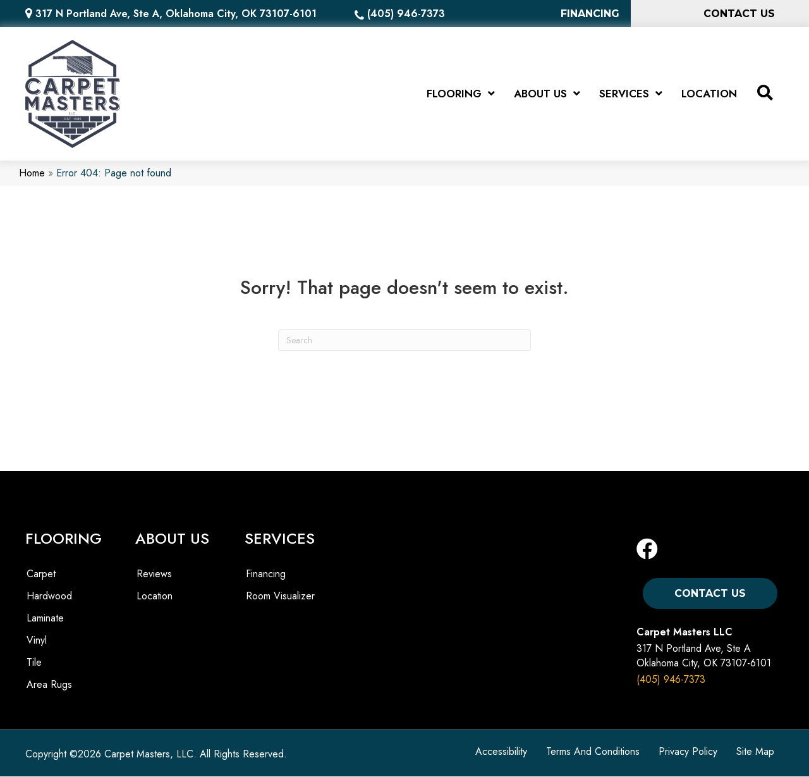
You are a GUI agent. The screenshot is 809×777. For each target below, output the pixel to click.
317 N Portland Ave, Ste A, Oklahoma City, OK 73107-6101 (176, 13)
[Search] (404, 340)
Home (32, 173)
